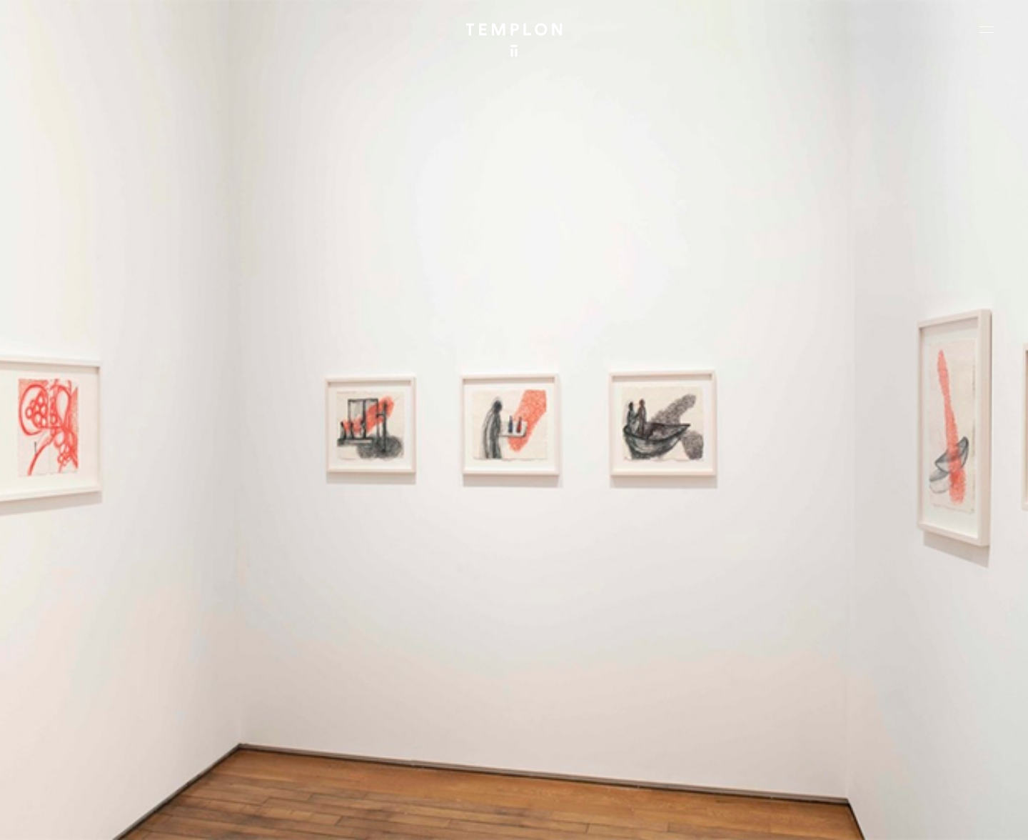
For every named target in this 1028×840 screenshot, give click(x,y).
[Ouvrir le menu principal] (986, 29)
